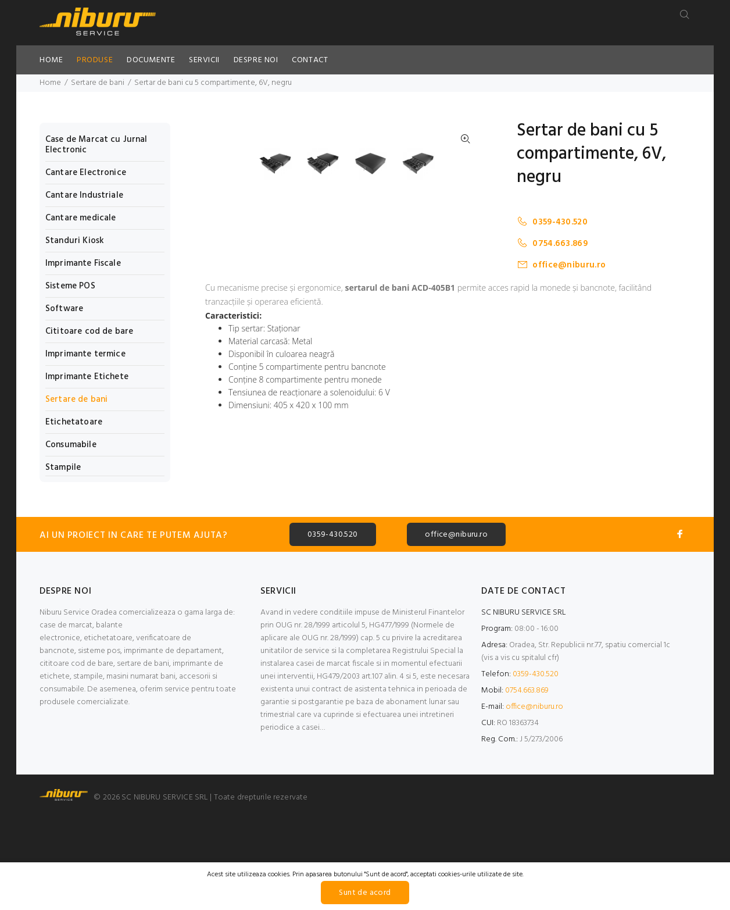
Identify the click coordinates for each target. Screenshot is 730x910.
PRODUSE (95, 60)
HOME (51, 60)
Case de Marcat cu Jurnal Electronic (96, 145)
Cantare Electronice (85, 173)
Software (64, 309)
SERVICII (204, 60)
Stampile (63, 467)
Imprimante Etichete (86, 377)
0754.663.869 (552, 243)
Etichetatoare (73, 422)
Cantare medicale (80, 218)
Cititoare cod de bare (89, 331)
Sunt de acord (365, 893)
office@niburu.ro (561, 265)
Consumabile (70, 445)
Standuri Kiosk (74, 241)
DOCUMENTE (151, 60)
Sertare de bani (97, 83)
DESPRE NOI (256, 60)
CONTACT (310, 60)
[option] (282, 382)
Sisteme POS (70, 286)
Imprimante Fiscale (83, 263)
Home (50, 83)
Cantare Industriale (84, 195)
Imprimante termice (85, 354)
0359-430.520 (552, 222)
